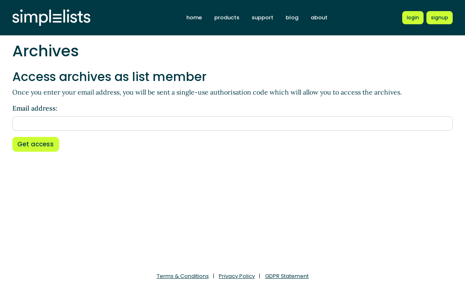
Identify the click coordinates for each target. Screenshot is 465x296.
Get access (35, 144)
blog (292, 17)
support (262, 17)
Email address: (34, 108)
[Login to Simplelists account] (413, 17)
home (194, 17)
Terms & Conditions (183, 276)
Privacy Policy (237, 276)
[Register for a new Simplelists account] (439, 17)
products (226, 17)
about (319, 17)
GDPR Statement (287, 276)
